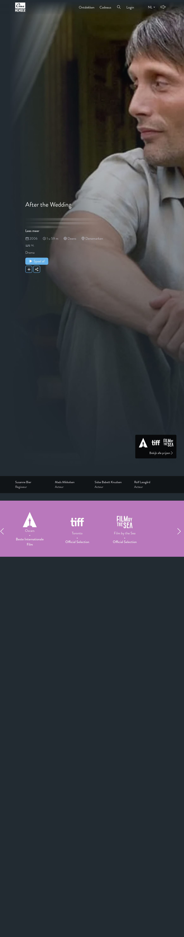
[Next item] (180, 531)
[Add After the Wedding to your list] (28, 269)
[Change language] (151, 7)
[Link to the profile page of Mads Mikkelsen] (72, 482)
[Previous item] (3, 531)
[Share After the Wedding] (36, 269)
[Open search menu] (119, 5)
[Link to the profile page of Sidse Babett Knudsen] (112, 482)
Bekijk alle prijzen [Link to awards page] (161, 453)
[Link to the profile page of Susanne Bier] (32, 482)
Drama (29, 252)
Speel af (37, 261)
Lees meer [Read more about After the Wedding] (32, 230)
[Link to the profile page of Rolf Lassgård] (151, 482)
